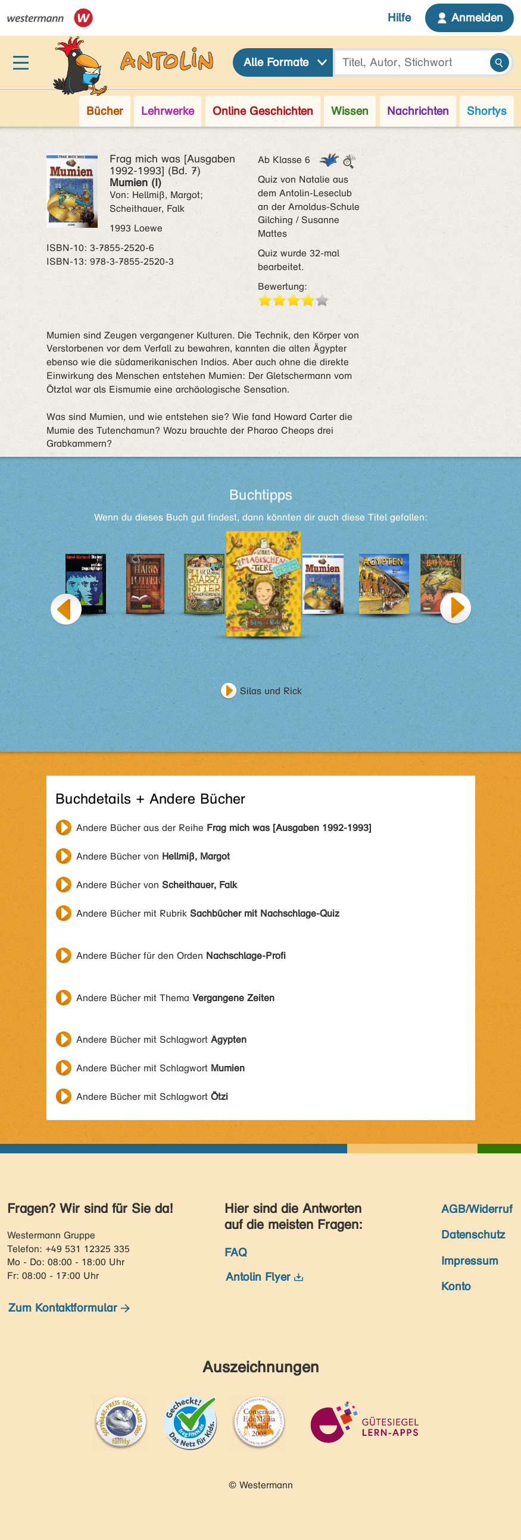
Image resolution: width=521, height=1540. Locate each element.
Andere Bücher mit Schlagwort (161, 1039)
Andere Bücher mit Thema (175, 997)
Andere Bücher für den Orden (181, 955)
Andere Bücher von (153, 856)
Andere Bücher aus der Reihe (224, 827)
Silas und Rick (271, 691)
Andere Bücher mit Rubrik (207, 913)
